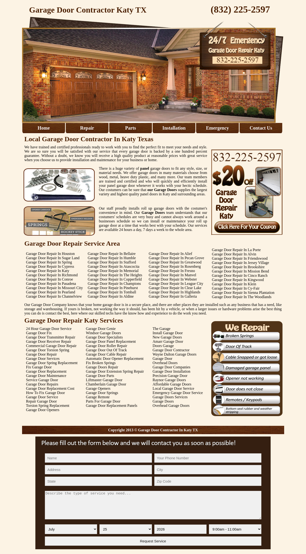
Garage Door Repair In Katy (47, 271)
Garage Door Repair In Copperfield (114, 279)
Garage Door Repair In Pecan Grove (176, 258)
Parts (130, 128)
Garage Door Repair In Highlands (174, 292)
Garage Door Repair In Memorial (113, 271)
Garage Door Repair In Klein (234, 284)
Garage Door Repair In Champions (114, 284)
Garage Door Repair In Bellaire (112, 254)
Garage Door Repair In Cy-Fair (236, 288)
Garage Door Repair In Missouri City (54, 288)
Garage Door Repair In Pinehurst (113, 288)
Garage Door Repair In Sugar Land (53, 258)
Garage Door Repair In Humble (112, 258)
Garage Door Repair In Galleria (173, 296)
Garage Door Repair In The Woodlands (242, 297)
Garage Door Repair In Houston (50, 254)
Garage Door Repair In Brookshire (238, 267)
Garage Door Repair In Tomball (112, 292)
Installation (174, 128)
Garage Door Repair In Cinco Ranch (240, 275)
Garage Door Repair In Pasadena (51, 284)
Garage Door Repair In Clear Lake (175, 288)
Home (44, 128)
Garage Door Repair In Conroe (49, 279)
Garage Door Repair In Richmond (52, 275)
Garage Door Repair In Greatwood (175, 262)
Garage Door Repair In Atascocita (113, 266)
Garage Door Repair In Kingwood (238, 280)
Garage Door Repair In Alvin (234, 254)
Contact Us (261, 128)
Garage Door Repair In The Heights (115, 275)
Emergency (217, 128)
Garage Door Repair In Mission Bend (240, 271)
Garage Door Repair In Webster (173, 279)
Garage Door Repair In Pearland (50, 292)
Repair (87, 128)
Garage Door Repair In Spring (49, 262)
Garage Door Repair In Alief (170, 254)
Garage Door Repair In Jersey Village (240, 263)
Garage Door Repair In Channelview (54, 296)
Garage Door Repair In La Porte (236, 250)
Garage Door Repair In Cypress (50, 266)
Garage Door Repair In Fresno (172, 271)
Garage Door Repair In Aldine (111, 296)
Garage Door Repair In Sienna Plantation (243, 293)
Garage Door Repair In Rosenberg (175, 266)
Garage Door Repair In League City (176, 284)
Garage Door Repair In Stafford (112, 262)
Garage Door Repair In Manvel (172, 275)
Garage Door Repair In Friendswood (240, 258)
